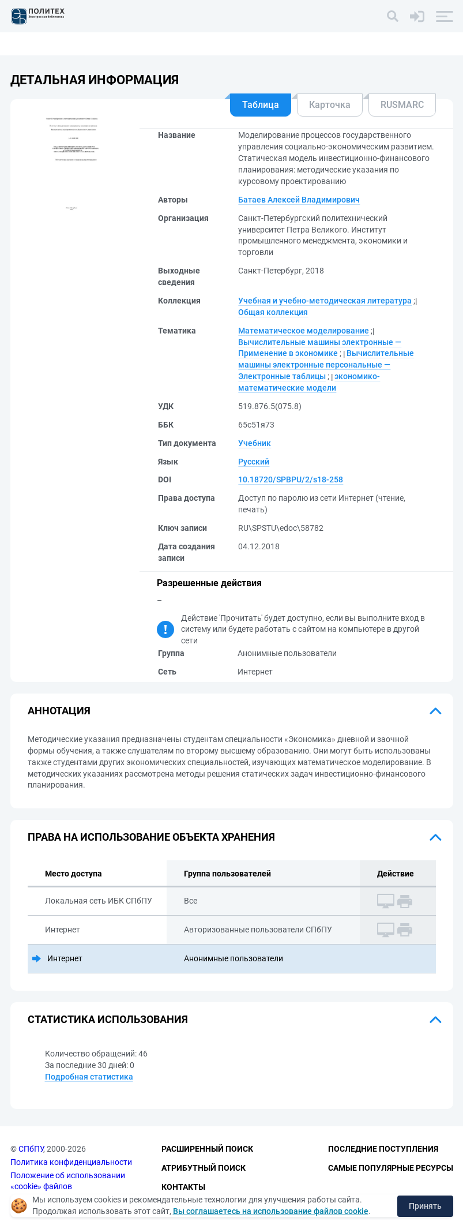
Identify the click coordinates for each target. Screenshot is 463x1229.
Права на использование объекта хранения (151, 837)
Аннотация (59, 711)
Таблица (260, 104)
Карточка (330, 104)
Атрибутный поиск (203, 1167)
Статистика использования (108, 1019)
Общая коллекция (273, 312)
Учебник (254, 443)
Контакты (183, 1186)
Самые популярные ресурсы (390, 1167)
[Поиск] (392, 16)
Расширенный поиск (207, 1148)
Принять (425, 1206)
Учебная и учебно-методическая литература (325, 300)
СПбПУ (30, 1148)
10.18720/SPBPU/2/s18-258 (290, 479)
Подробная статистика (89, 1076)
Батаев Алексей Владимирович (299, 199)
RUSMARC (402, 104)
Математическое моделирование (303, 330)
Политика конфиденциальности (71, 1162)
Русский (253, 461)
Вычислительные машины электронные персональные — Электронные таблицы (326, 365)
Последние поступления (383, 1148)
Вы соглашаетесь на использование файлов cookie (270, 1211)
